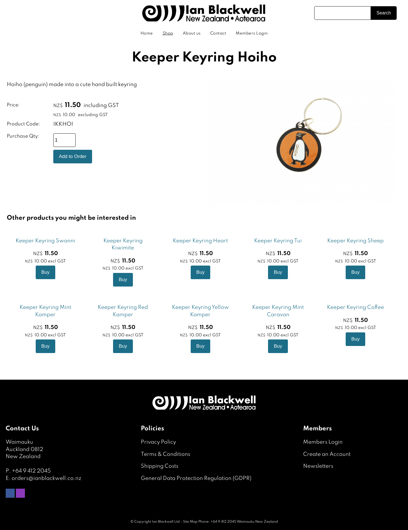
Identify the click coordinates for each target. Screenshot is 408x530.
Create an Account (326, 454)
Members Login (252, 33)
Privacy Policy (158, 442)
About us (192, 33)
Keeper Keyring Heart (200, 240)
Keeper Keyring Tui (278, 240)
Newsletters (318, 466)
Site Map (190, 521)
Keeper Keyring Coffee (355, 307)
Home (147, 33)
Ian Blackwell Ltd (166, 521)
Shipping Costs (159, 466)
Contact (218, 33)
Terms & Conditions (165, 454)
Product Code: (23, 124)
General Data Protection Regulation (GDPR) (196, 478)
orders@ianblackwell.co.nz (46, 478)
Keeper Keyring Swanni (45, 240)
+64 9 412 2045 (31, 471)
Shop (168, 33)
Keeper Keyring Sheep (355, 240)
